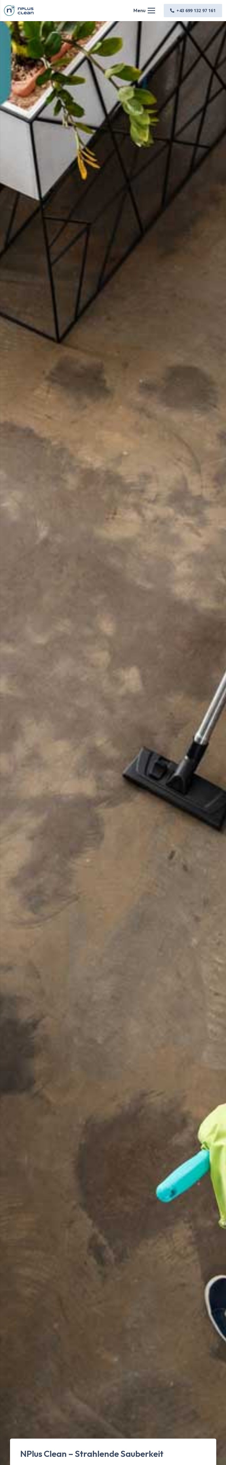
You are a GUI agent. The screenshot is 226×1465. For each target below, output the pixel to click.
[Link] (18, 10)
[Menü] (144, 10)
